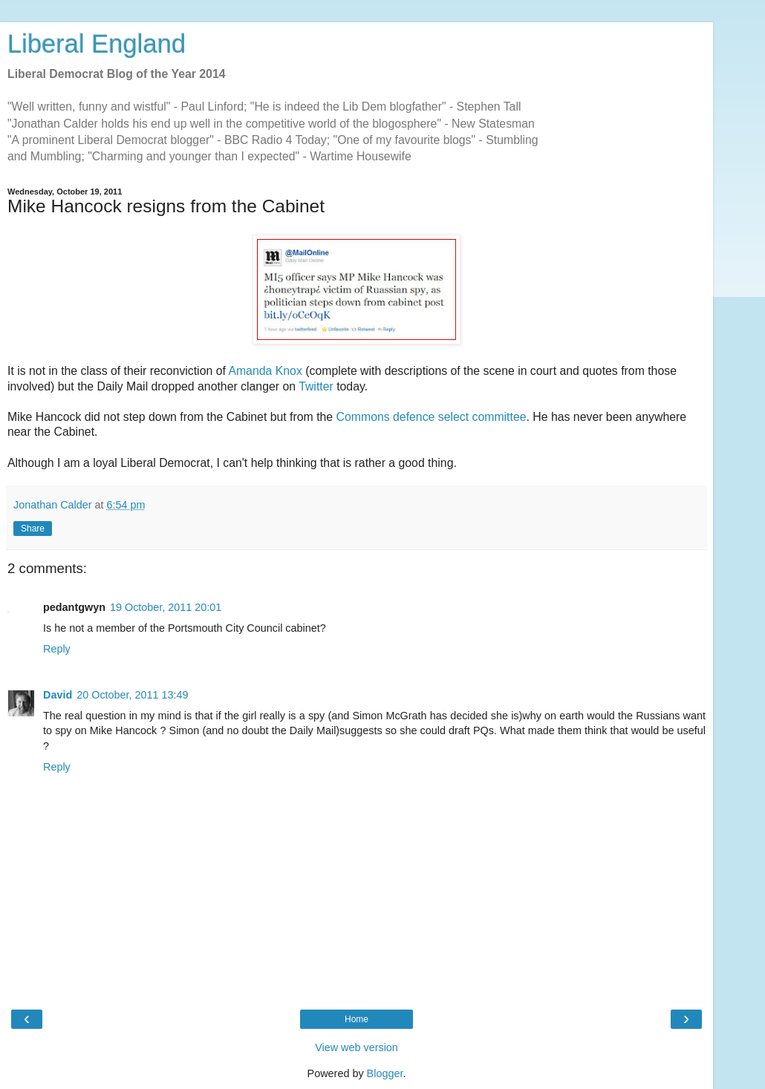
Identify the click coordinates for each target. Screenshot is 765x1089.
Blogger (385, 1073)
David (57, 695)
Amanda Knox (265, 370)
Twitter (316, 386)
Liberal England (96, 44)
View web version (356, 1047)
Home (356, 1019)
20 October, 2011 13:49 (132, 695)
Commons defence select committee (431, 417)
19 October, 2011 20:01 (165, 607)
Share (33, 528)
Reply (57, 649)
